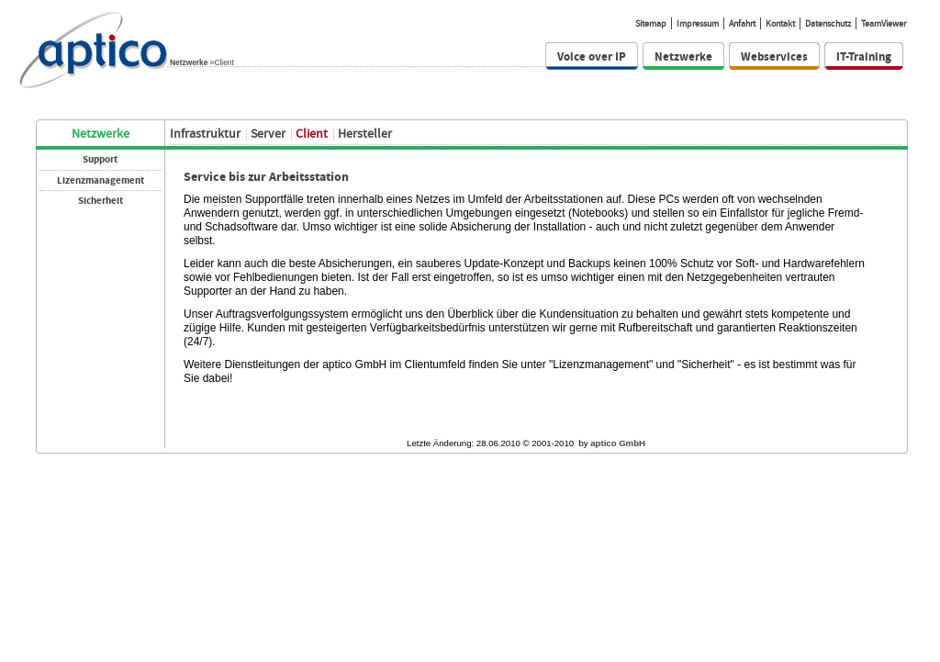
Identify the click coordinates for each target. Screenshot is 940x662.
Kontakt (780, 23)
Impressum (698, 23)
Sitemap (650, 23)
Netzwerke (188, 62)
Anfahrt (742, 23)
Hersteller (365, 133)
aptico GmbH (617, 443)
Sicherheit (100, 201)
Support (100, 159)
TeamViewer (883, 23)
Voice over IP (591, 56)
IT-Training (863, 56)
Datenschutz (828, 23)
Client (312, 133)
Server (268, 133)
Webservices (774, 56)
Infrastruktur (205, 133)
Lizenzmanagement (100, 180)
